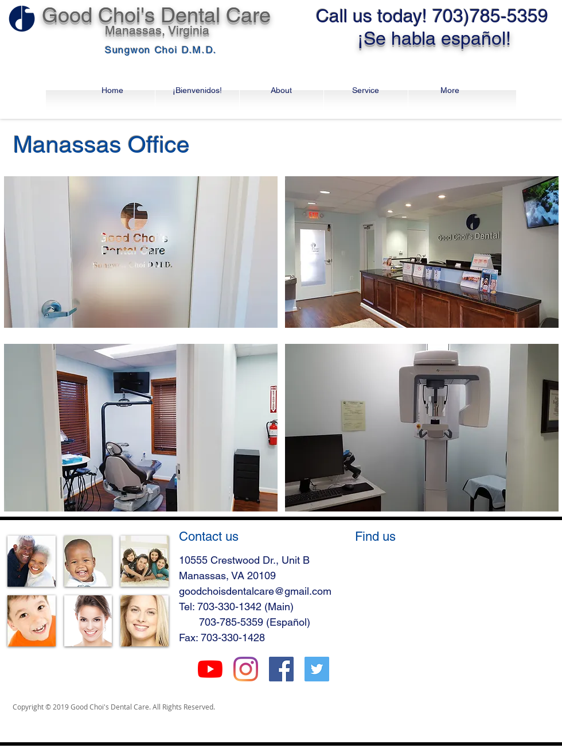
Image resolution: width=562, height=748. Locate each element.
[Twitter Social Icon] (317, 669)
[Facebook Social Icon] (281, 669)
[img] (31, 561)
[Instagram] (245, 669)
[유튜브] (210, 669)
